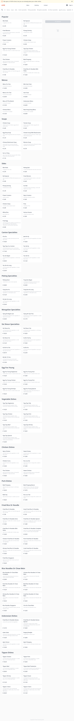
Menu (27, 5)
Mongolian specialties (42, 10)
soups (12, 10)
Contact (46, 5)
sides (16, 10)
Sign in (71, 5)
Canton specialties (22, 10)
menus (8, 10)
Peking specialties (32, 10)
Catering (36, 5)
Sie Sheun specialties (53, 10)
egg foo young (62, 10)
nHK (3, 5)
